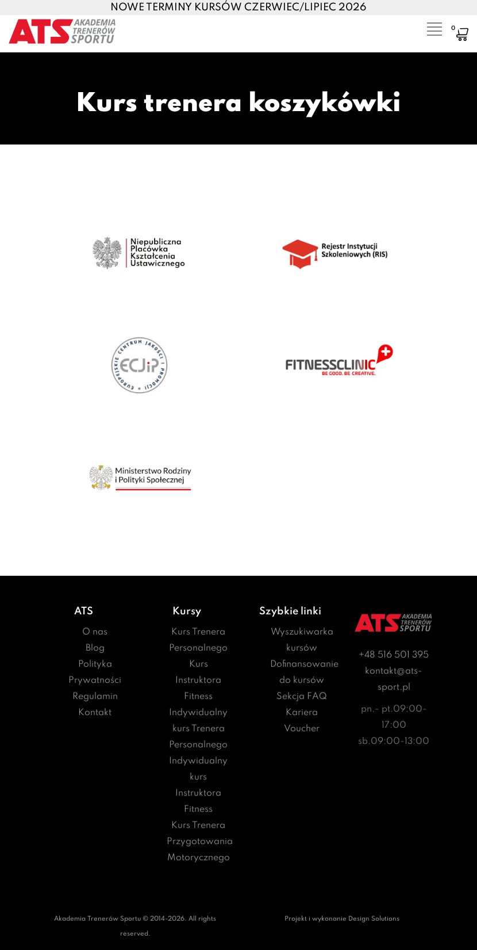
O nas (94, 632)
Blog (95, 648)
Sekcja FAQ (301, 696)
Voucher (302, 729)
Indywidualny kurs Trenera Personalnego (198, 729)
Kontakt (94, 712)
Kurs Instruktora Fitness (198, 680)
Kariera (302, 712)
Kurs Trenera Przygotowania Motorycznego (200, 841)
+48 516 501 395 (394, 655)
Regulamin (95, 696)
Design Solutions (373, 918)
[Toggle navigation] (427, 26)
